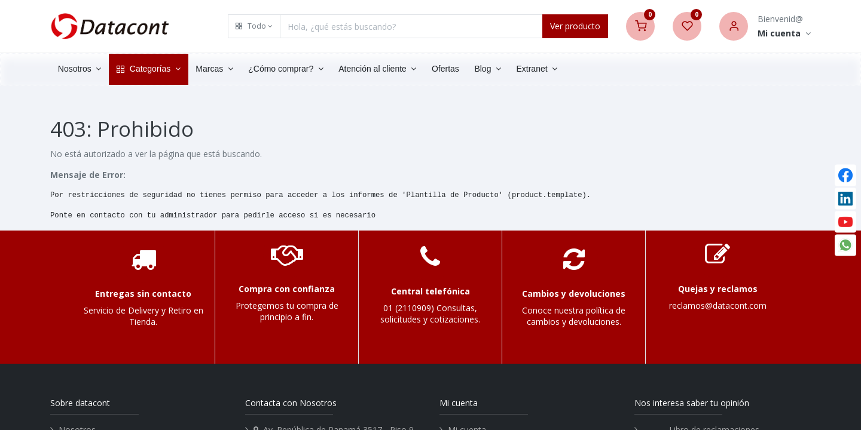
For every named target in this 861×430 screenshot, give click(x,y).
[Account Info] (784, 33)
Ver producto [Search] (575, 26)
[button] (254, 26)
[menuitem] (445, 69)
